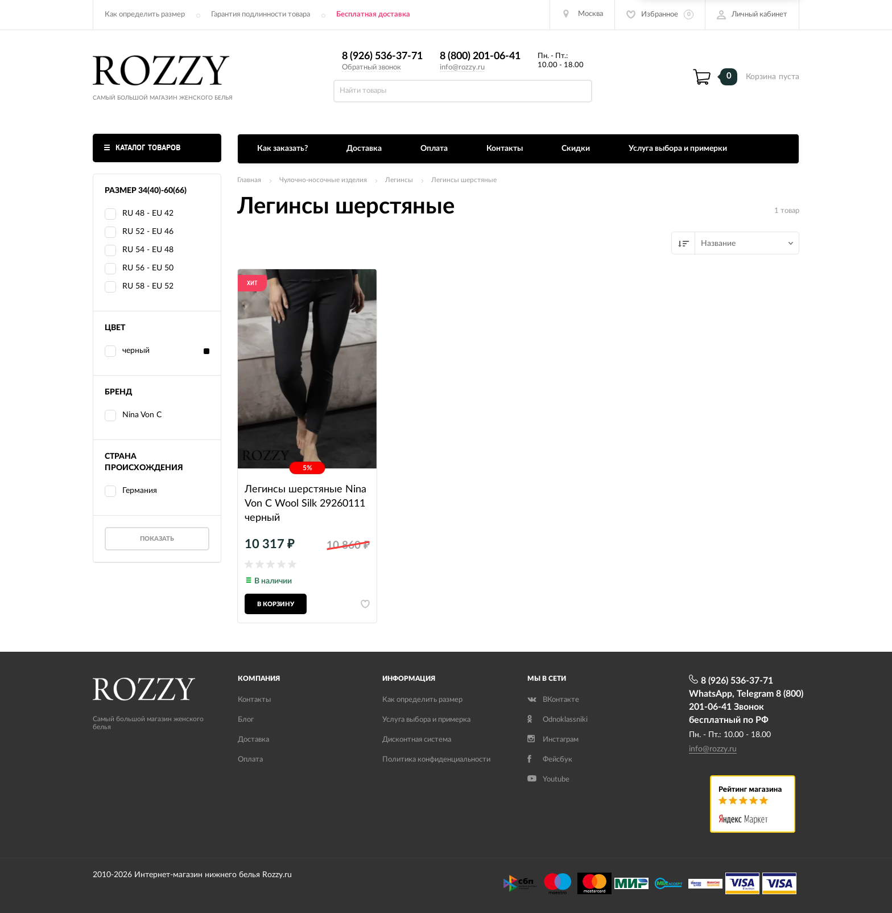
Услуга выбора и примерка (426, 719)
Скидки (575, 149)
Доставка (364, 149)
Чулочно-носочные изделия (323, 179)
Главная (249, 179)
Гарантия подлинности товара (260, 14)
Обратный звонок (371, 67)
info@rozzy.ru (462, 67)
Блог (246, 719)
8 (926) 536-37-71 (382, 56)
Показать (157, 539)
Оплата (434, 149)
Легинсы (399, 179)
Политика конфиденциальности (436, 759)
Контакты (504, 149)
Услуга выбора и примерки (678, 149)
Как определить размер (145, 14)
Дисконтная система (416, 739)
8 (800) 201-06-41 (480, 56)
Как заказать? (282, 149)
